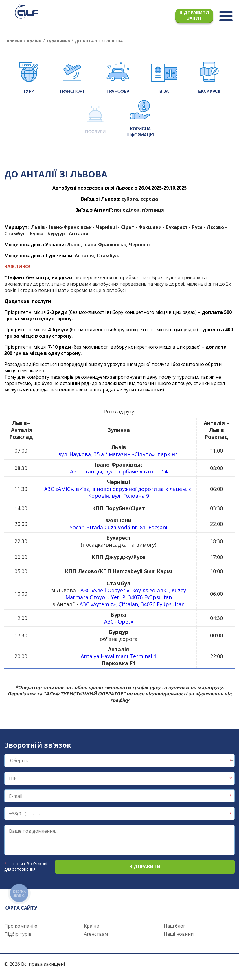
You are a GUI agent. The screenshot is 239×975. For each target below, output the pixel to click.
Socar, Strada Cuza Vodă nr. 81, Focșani (118, 527)
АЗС (49, 488)
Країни (91, 926)
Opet (124, 621)
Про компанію (20, 926)
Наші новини (179, 934)
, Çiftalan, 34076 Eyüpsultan (150, 604)
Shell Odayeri (110, 590)
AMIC (64, 488)
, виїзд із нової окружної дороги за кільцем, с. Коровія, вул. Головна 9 (133, 492)
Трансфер (118, 78)
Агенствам (96, 934)
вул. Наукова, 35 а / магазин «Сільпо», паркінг (118, 454)
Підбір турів (18, 934)
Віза (164, 78)
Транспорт (72, 78)
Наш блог (174, 926)
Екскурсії (209, 78)
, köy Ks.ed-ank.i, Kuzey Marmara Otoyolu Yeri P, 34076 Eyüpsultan (125, 594)
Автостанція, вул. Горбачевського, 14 (118, 471)
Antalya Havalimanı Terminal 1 (119, 656)
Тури (28, 78)
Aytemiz (103, 604)
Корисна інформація (140, 119)
